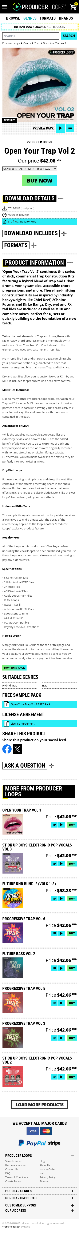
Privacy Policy (47, 1177)
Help (42, 1173)
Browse (13, 18)
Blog (42, 1161)
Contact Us (11, 1169)
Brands (66, 18)
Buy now (39, 180)
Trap (44, 685)
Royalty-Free (28, 221)
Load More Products (39, 1104)
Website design (11, 1226)
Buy (72, 824)
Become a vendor (15, 1165)
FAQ (7, 1173)
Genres (29, 18)
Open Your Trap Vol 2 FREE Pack (31, 704)
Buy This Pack (14, 667)
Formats (48, 18)
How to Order (47, 1169)
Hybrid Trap (9, 685)
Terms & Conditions (16, 1177)
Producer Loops (39, 142)
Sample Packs (13, 1161)
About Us (45, 1165)
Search (69, 35)
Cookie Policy (13, 1181)
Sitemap (44, 1181)
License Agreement (23, 723)
